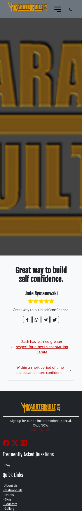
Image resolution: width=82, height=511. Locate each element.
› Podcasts (10, 504)
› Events (8, 495)
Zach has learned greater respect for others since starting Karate (42, 346)
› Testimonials (12, 490)
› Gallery (8, 508)
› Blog (7, 499)
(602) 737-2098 (41, 430)
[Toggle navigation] (57, 9)
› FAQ (6, 465)
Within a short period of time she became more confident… (40, 370)
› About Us (10, 485)
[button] (70, 9)
